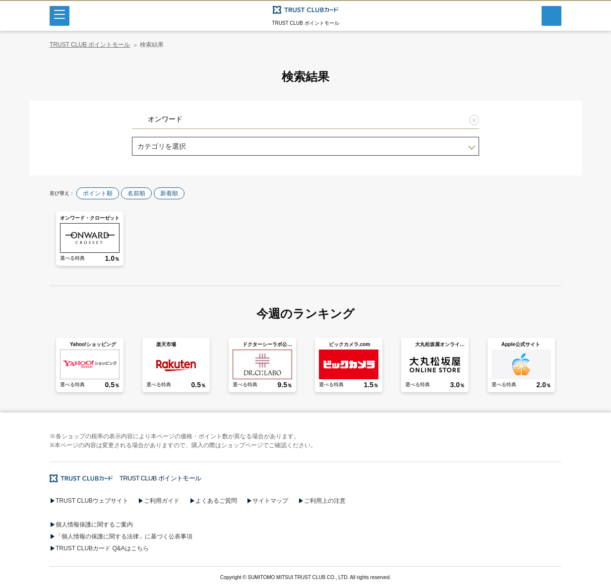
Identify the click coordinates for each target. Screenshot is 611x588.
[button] (306, 399)
